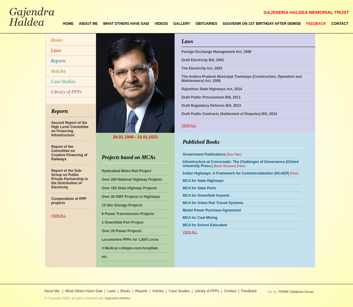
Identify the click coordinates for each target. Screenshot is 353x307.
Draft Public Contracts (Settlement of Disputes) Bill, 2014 (229, 114)
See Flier (233, 154)
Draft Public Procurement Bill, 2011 (211, 97)
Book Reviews (224, 166)
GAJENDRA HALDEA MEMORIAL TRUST (306, 12)
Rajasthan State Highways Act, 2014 (212, 89)
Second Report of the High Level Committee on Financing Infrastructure (70, 129)
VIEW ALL (58, 215)
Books (57, 40)
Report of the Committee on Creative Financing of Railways (69, 153)
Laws (56, 50)
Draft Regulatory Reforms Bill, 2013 (211, 106)
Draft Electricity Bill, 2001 (203, 60)
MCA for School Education (205, 225)
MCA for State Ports (199, 188)
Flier (241, 166)
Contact (230, 291)
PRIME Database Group (296, 291)
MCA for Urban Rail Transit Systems (213, 203)
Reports (58, 60)
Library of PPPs (66, 91)
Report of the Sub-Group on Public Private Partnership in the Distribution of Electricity (69, 179)
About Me (52, 291)
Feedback (249, 291)
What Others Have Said (84, 291)
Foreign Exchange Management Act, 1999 (216, 52)
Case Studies (63, 81)
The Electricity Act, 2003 (202, 68)
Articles (58, 71)
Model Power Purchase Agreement (212, 210)
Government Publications (204, 154)
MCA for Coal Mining (200, 218)
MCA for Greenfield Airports (206, 195)
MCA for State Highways (203, 181)
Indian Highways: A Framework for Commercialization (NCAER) (236, 173)
